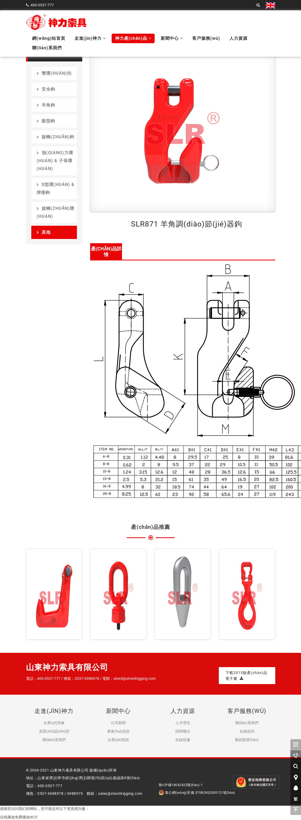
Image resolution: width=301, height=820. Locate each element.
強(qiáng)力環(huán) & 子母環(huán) (55, 160)
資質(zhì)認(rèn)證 (54, 731)
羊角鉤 (46, 105)
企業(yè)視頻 (118, 740)
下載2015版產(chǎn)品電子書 (246, 676)
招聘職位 (182, 731)
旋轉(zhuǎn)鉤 (55, 136)
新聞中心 (172, 38)
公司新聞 (118, 723)
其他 (44, 232)
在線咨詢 (246, 731)
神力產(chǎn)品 (133, 38)
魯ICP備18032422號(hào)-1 (181, 785)
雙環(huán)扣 (54, 73)
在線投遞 (182, 740)
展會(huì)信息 (118, 731)
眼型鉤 (46, 120)
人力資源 (238, 38)
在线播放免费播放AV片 (19, 817)
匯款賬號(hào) (247, 740)
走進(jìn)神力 (90, 38)
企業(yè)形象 (54, 723)
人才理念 (182, 723)
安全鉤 (46, 89)
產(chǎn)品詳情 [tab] (106, 251)
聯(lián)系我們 (47, 47)
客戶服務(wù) (206, 38)
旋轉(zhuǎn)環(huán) (55, 212)
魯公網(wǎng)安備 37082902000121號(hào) (197, 793)
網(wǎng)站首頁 (48, 38)
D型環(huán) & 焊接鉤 (56, 188)
